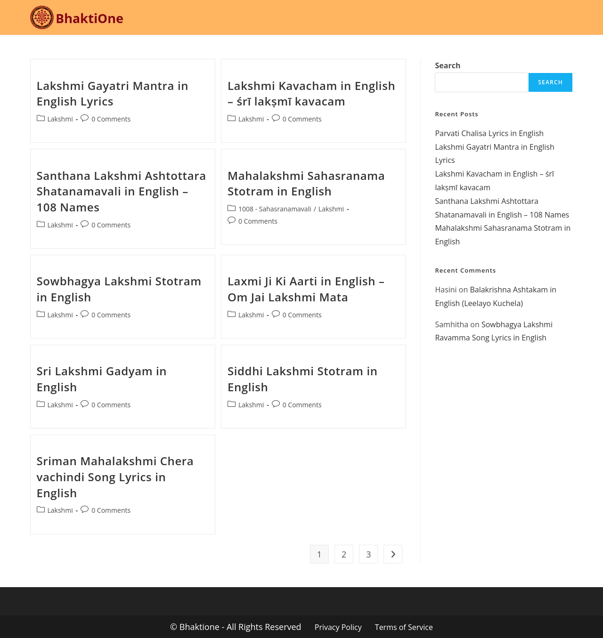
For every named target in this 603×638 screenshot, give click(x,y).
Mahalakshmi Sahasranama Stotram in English (306, 183)
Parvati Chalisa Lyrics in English (489, 133)
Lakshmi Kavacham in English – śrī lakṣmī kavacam (311, 93)
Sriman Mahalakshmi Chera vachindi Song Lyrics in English (115, 476)
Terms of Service (404, 627)
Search (447, 65)
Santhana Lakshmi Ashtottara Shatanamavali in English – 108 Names (121, 191)
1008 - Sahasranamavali (274, 208)
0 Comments (110, 118)
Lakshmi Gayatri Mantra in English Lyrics (113, 93)
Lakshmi (60, 118)
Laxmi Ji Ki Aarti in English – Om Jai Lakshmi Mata (306, 289)
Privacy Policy (338, 627)
